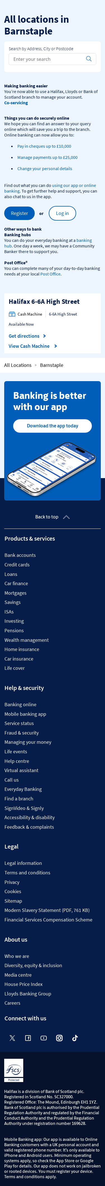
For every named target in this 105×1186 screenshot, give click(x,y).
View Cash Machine (33, 346)
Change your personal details (44, 168)
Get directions (27, 336)
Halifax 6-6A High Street (44, 301)
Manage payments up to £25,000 (47, 157)
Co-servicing (16, 102)
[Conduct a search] (46, 59)
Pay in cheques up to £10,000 (44, 146)
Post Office (50, 274)
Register (19, 213)
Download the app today (52, 426)
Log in (62, 213)
